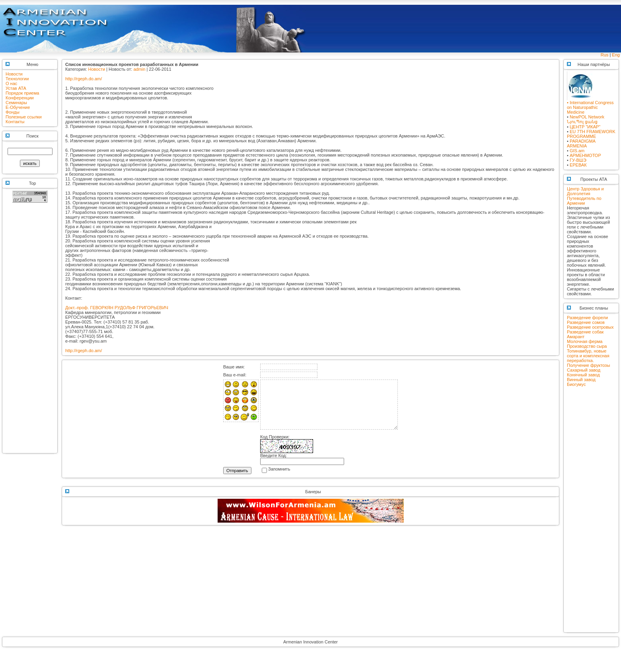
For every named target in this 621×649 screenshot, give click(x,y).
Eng (616, 54)
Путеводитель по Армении (584, 200)
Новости (14, 74)
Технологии (17, 78)
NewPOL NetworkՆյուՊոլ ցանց (585, 119)
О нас (11, 83)
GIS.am (577, 150)
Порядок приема (22, 93)
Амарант (575, 336)
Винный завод (581, 379)
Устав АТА (16, 88)
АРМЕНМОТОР (585, 155)
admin (139, 69)
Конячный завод (583, 374)
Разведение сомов (586, 322)
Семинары (16, 102)
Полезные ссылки (24, 116)
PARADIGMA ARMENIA (581, 143)
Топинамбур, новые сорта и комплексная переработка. (588, 356)
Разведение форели (587, 317)
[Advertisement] (30, 331)
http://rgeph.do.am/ (83, 78)
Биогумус (576, 384)
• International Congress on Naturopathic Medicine (590, 105)
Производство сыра (587, 346)
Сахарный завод (583, 370)
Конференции (20, 97)
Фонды (12, 112)
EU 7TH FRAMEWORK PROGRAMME (591, 134)
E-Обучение (18, 107)
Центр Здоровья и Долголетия (585, 191)
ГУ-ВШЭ (578, 160)
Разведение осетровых (590, 327)
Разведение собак (585, 331)
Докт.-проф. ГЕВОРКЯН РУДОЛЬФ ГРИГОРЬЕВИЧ (116, 307)
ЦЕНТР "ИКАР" (585, 126)
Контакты (15, 121)
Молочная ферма (584, 341)
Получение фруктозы (588, 365)
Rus (605, 54)
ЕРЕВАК (578, 165)
